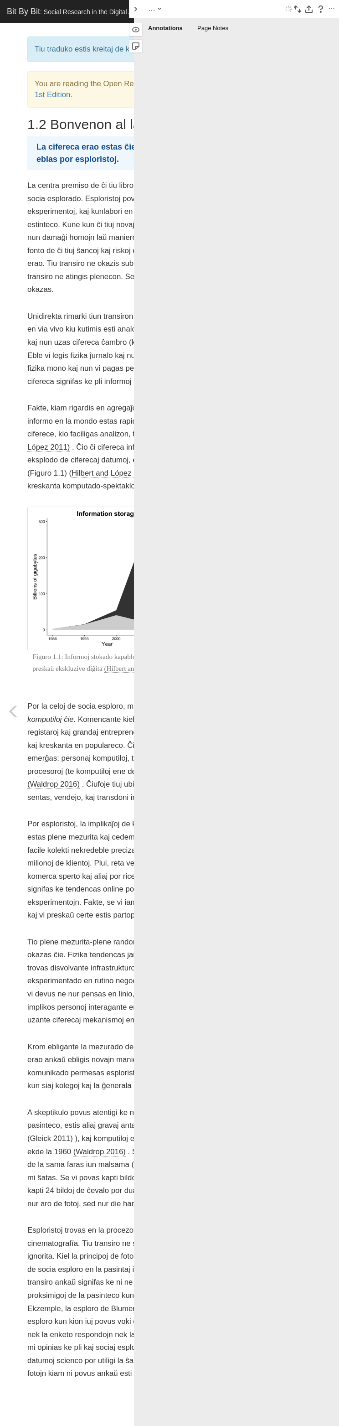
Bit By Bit (73, 11)
